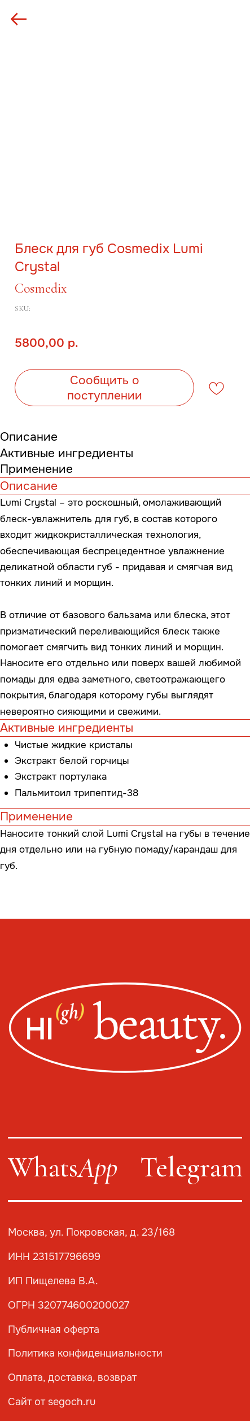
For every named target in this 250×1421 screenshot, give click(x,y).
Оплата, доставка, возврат (72, 1377)
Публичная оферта (53, 1329)
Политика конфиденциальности (85, 1353)
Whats (62, 1167)
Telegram (191, 1167)
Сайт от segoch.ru (51, 1402)
